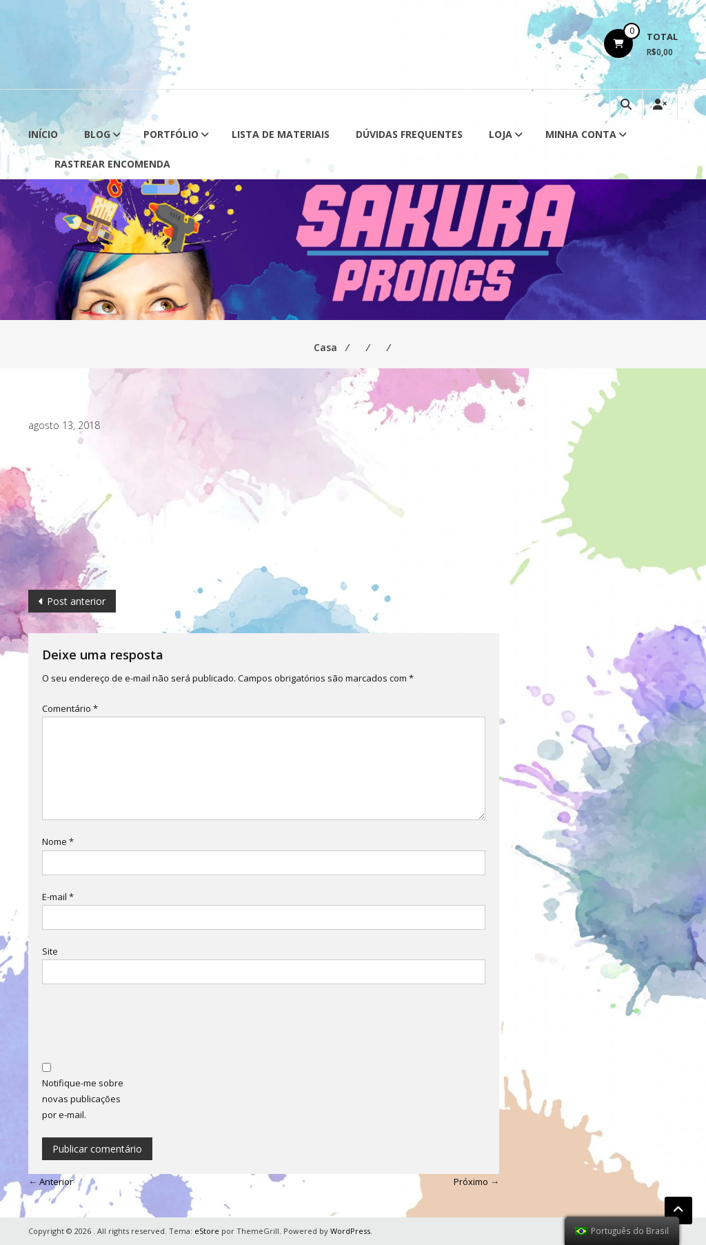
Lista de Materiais (281, 134)
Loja (500, 134)
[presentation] (147, 1025)
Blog (97, 134)
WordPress (350, 1231)
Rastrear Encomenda (112, 163)
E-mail (58, 896)
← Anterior (50, 1181)
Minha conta (580, 134)
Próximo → (476, 1181)
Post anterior (76, 601)
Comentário (70, 708)
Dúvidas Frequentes (409, 134)
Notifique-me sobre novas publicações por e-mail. (82, 1099)
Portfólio (171, 134)
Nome (58, 841)
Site (50, 951)
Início (43, 134)
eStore (206, 1231)
